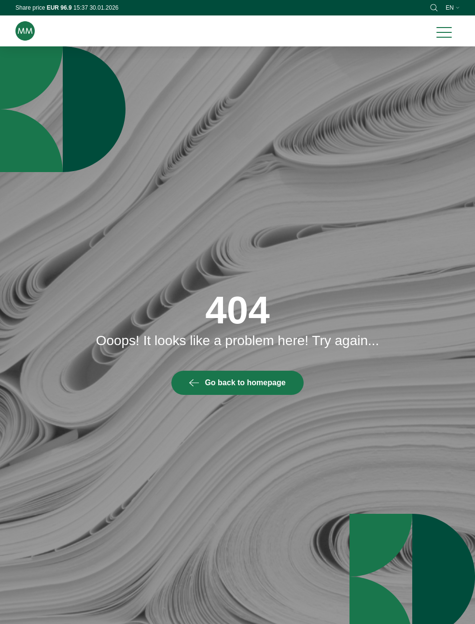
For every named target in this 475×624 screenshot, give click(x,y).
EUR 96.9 (60, 7)
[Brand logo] (25, 31)
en (453, 7)
